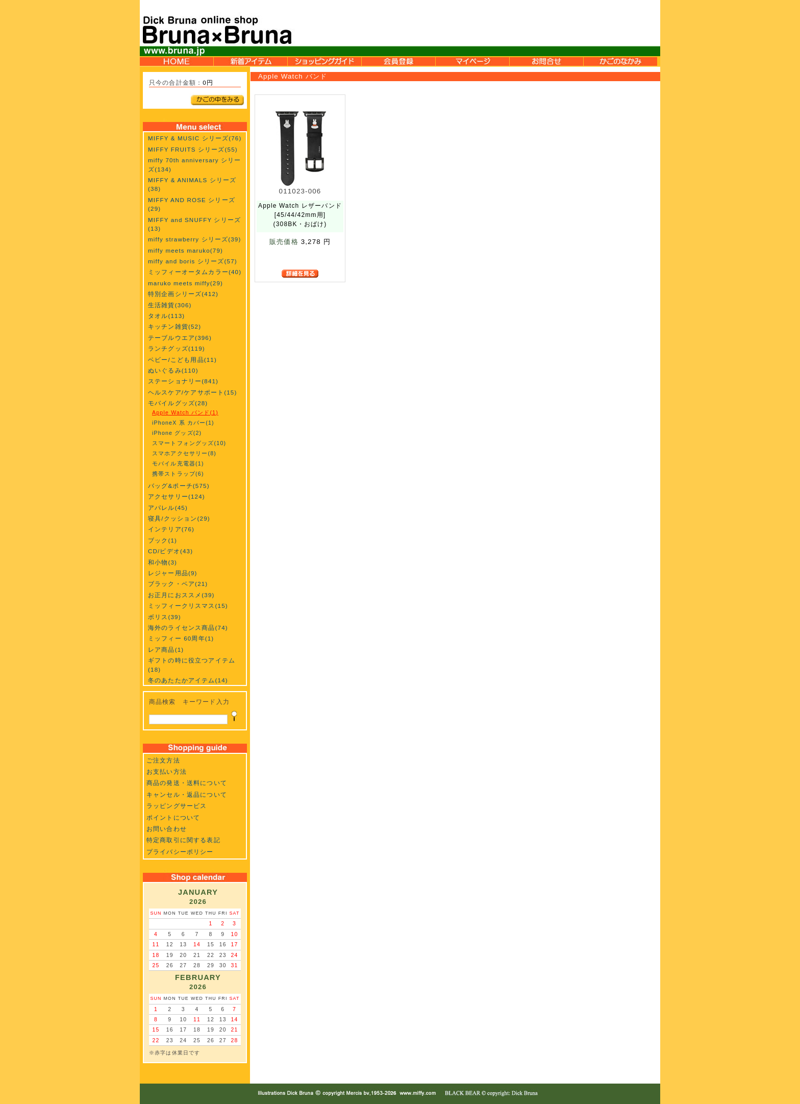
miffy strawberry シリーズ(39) (194, 239)
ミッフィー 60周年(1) (181, 638)
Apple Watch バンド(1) (185, 412)
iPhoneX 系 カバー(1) (183, 423)
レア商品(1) (166, 649)
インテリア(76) (171, 529)
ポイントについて (173, 817)
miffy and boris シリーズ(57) (192, 261)
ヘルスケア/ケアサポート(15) (192, 392)
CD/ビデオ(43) (170, 551)
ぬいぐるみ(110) (173, 370)
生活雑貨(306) (170, 305)
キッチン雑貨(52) (174, 326)
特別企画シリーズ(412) (183, 293)
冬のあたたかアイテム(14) (188, 680)
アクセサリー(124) (176, 496)
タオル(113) (166, 315)
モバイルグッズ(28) (178, 403)
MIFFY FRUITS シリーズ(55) (193, 149)
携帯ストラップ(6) (178, 474)
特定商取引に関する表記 (183, 840)
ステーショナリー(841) (183, 381)
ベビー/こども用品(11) (182, 359)
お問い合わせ (166, 828)
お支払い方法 (166, 771)
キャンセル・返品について (186, 794)
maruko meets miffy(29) (185, 283)
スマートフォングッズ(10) (189, 443)
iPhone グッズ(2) (177, 433)
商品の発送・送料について (186, 782)
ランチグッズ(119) (176, 348)
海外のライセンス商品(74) (188, 627)
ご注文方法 (163, 760)
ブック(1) (162, 540)
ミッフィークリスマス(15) (188, 605)
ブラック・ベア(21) (178, 583)
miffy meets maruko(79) (185, 250)
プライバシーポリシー (180, 851)
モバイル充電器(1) (178, 463)
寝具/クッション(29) (179, 518)
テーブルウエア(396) (180, 337)
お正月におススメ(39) (181, 595)
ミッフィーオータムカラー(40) (194, 271)
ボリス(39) (164, 617)
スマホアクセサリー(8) (184, 453)
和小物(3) (162, 562)
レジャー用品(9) (172, 573)
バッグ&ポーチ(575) (179, 485)
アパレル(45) (168, 507)
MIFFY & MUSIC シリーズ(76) (194, 138)
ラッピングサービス (176, 805)
